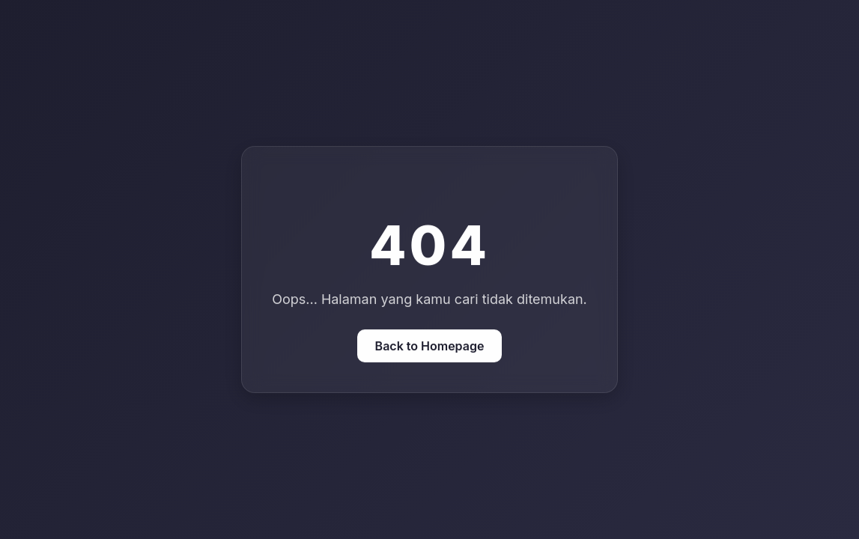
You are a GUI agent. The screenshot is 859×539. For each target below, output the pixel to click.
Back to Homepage (430, 345)
